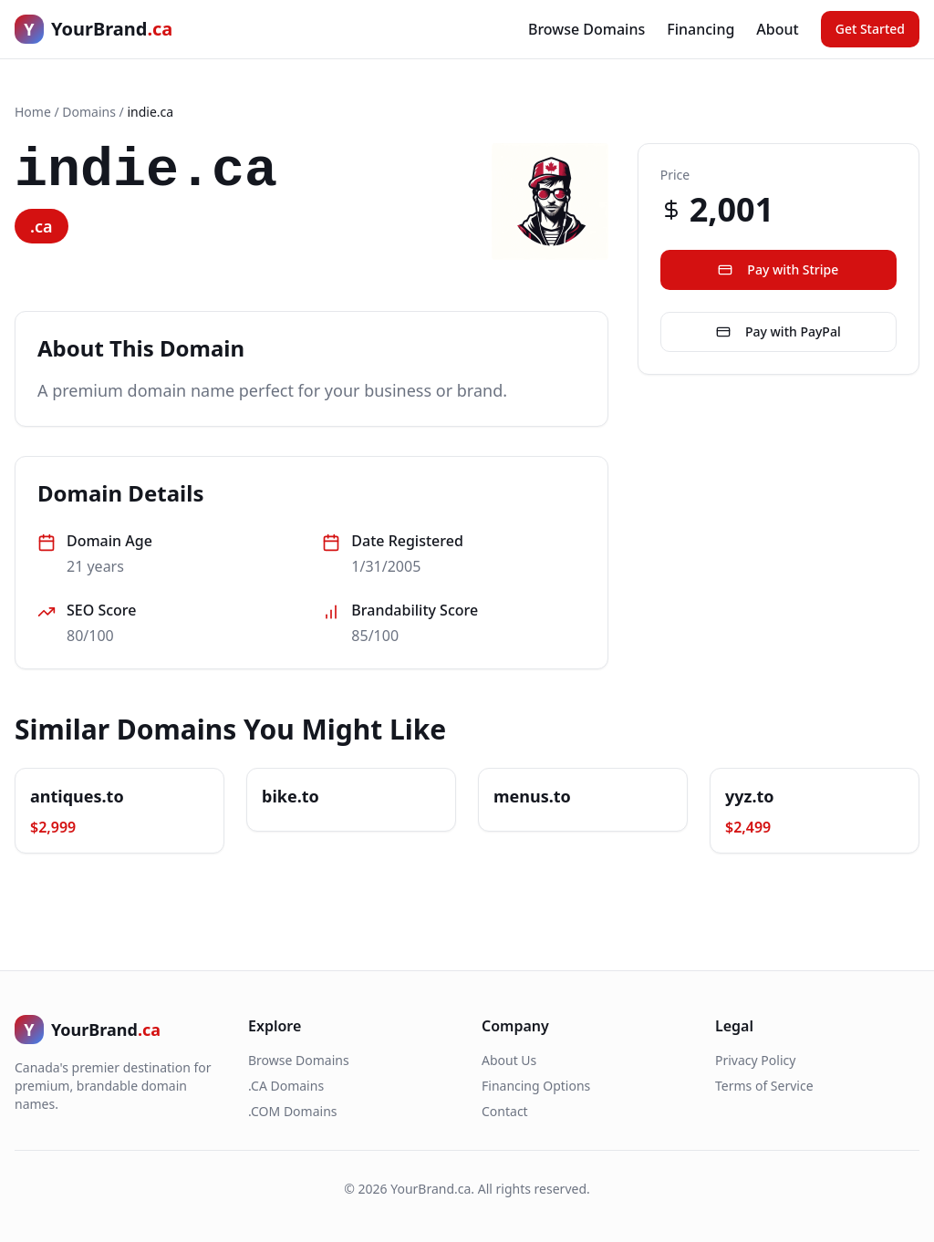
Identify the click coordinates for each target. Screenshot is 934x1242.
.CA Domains (286, 1085)
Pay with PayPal (778, 331)
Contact (505, 1111)
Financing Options (536, 1085)
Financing (700, 29)
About (777, 29)
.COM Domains (292, 1111)
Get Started (870, 28)
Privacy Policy (755, 1060)
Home (33, 111)
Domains (89, 111)
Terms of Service (764, 1085)
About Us (509, 1060)
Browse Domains (586, 29)
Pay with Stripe (778, 269)
